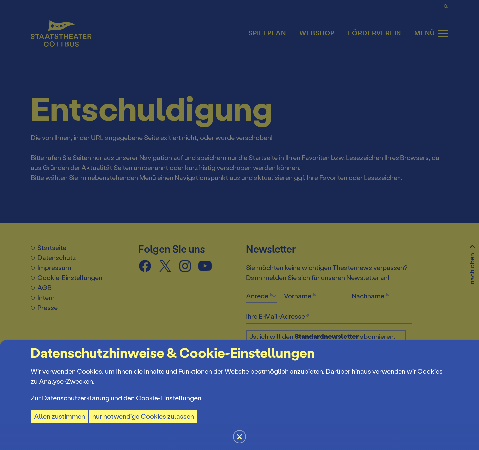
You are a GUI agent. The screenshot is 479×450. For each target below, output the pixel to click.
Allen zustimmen (59, 416)
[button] (239, 225)
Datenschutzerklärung (75, 398)
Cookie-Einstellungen (168, 398)
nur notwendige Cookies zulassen (143, 416)
